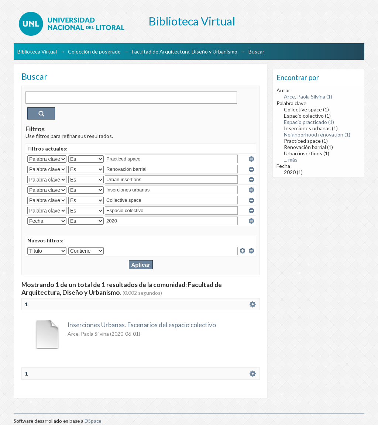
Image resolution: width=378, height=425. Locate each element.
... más (291, 159)
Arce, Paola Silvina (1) (308, 96)
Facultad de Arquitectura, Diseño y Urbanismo (184, 51)
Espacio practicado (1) (309, 122)
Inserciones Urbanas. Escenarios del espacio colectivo (142, 325)
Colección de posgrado (94, 51)
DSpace (93, 421)
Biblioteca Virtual (37, 51)
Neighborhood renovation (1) (317, 134)
